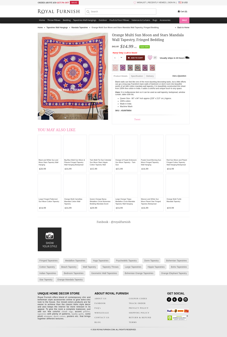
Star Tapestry (45, 279)
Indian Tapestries (47, 273)
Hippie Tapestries (156, 267)
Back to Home (183, 27)
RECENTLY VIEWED (157, 2)
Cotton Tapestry (47, 267)
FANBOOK (100, 303)
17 (155, 58)
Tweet (137, 119)
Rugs (155, 20)
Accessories (165, 20)
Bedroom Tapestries (73, 273)
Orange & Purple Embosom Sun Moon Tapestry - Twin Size (126, 162)
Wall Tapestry (89, 267)
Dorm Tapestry (151, 260)
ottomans (48, 316)
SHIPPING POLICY (139, 313)
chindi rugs (67, 311)
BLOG (98, 322)
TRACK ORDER (137, 303)
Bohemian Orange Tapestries (139, 273)
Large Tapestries (133, 267)
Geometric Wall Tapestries (104, 273)
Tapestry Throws (110, 267)
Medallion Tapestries (75, 260)
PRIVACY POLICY (139, 308)
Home (42, 20)
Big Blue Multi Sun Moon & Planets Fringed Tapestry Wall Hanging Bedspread (74, 162)
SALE (184, 20)
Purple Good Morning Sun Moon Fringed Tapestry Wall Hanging (151, 162)
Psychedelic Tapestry (126, 260)
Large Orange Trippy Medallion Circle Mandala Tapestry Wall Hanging (125, 201)
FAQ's (98, 308)
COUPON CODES (138, 298)
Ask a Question (179, 76)
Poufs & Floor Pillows (119, 20)
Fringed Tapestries (48, 260)
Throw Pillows (53, 20)
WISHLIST (141, 2)
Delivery (150, 76)
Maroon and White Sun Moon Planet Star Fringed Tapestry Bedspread (151, 201)
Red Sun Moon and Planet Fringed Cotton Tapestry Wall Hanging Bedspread (177, 162)
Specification (137, 76)
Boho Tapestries (179, 267)
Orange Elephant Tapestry (174, 273)
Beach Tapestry (68, 267)
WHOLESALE (102, 313)
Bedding (67, 20)
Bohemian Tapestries (176, 260)
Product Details (121, 76)
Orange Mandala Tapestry (70, 279)
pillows (86, 311)
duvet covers (59, 316)
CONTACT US (102, 317)
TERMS (133, 322)
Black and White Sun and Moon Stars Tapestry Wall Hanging (48, 162)
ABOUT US (100, 298)
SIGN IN (171, 2)
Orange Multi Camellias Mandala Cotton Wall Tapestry (73, 201)
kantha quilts (78, 314)
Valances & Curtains (141, 20)
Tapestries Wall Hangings (84, 20)
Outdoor (103, 20)
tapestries (42, 314)
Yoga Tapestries (101, 260)
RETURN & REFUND (140, 317)
